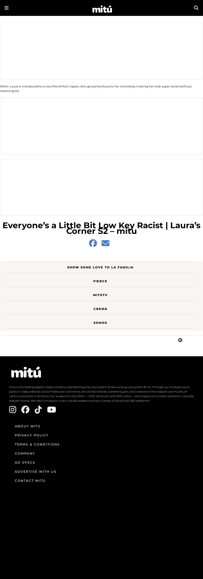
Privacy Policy (31, 435)
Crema (100, 309)
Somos (100, 322)
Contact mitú (30, 481)
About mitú (28, 426)
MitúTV (100, 295)
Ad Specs (25, 462)
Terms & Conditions (37, 444)
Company (25, 453)
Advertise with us (36, 472)
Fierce (100, 281)
